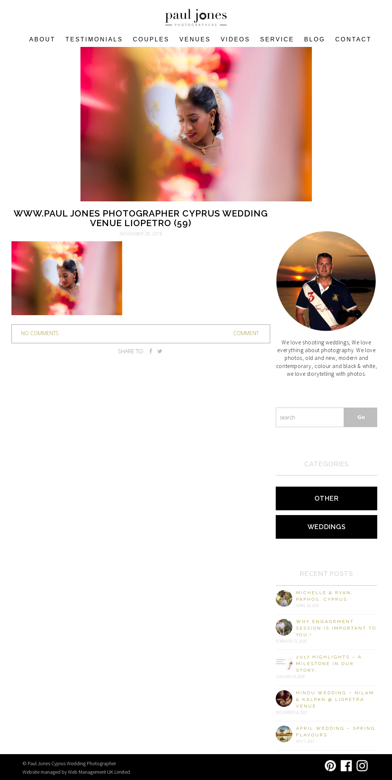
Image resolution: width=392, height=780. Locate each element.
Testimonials (94, 39)
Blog (314, 39)
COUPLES (151, 39)
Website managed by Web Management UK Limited (76, 772)
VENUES (195, 39)
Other (326, 498)
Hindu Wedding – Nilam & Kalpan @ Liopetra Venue (335, 699)
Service (277, 39)
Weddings (326, 527)
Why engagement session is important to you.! (336, 628)
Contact (353, 39)
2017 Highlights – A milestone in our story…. (329, 663)
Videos (235, 39)
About (42, 39)
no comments (40, 333)
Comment (246, 333)
